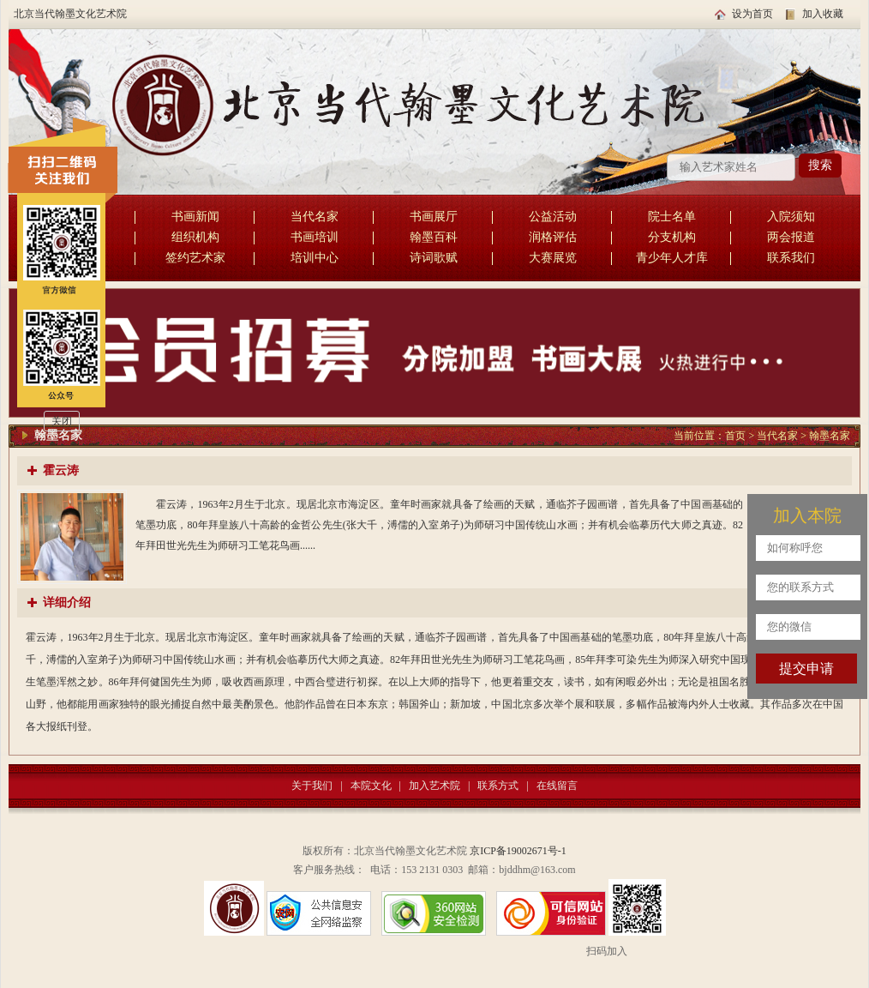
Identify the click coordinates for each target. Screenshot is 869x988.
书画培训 (315, 237)
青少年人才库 (672, 257)
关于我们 (312, 786)
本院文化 (371, 786)
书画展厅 (434, 216)
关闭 (61, 421)
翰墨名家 (829, 436)
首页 (735, 436)
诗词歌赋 (434, 257)
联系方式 (497, 786)
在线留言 (557, 786)
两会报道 (791, 237)
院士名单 (672, 216)
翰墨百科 (434, 237)
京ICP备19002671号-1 (518, 851)
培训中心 (315, 257)
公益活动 (553, 216)
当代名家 (315, 216)
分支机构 (672, 237)
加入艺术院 (434, 786)
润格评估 (553, 237)
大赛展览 (553, 257)
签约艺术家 (195, 257)
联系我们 (791, 257)
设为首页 (752, 14)
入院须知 (791, 216)
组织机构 (195, 237)
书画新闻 (195, 216)
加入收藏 (822, 14)
